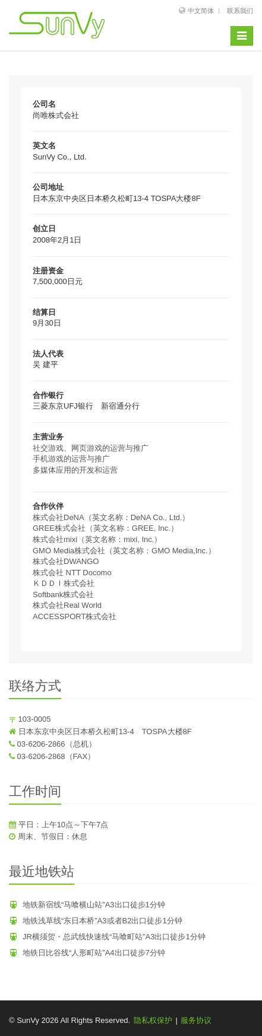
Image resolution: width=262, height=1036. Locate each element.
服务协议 (196, 1020)
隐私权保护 (153, 1020)
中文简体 (201, 10)
